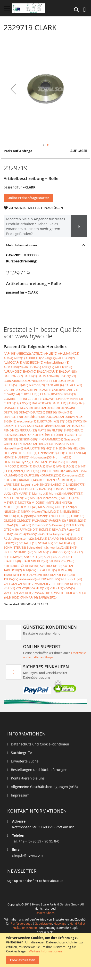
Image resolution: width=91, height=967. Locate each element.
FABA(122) (25, 425)
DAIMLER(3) (59, 403)
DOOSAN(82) (54, 416)
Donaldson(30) (34, 416)
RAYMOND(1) (28, 529)
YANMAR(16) (29, 597)
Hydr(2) (25, 462)
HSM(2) (9, 457)
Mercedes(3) (51, 498)
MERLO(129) (70, 498)
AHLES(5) (50, 353)
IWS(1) (60, 466)
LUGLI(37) (11, 493)
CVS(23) (25, 403)
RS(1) (35, 534)
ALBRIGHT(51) (35, 358)
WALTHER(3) (63, 593)
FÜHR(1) (60, 434)
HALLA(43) (45, 443)
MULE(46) (30, 507)
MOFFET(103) (13, 507)
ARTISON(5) (32, 367)
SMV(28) (17, 557)
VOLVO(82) (24, 588)
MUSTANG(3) (47, 507)
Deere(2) (40, 407)
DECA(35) (26, 407)
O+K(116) (77, 516)
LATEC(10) (58, 484)
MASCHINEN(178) (16, 498)
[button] (13, 88)
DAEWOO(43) (41, 403)
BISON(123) (67, 376)
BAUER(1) (30, 376)
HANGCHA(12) (63, 443)
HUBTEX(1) (23, 457)
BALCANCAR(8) (47, 371)
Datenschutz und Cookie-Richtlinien (40, 744)
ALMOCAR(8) (13, 362)
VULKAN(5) (58, 588)
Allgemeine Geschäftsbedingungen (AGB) (44, 786)
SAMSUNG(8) (74, 538)
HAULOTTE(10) (34, 448)
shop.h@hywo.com (27, 855)
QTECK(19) (11, 529)
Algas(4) (52, 358)
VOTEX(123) (40, 588)
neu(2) (72, 507)
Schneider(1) (36, 547)
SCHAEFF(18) (28, 543)
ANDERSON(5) (33, 362)
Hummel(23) (62, 457)
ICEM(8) (71, 462)
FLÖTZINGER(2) (15, 434)
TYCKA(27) (11, 579)
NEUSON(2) (12, 511)
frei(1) (49, 434)
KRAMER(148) (29, 480)
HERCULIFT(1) (27, 453)
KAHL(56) (80, 471)
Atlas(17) (48, 367)
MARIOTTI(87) (73, 493)
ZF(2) (53, 597)
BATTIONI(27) (13, 376)
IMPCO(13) (11, 466)
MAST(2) (36, 498)
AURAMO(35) (13, 371)
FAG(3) (38, 425)
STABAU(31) (63, 557)
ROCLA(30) (23, 534)
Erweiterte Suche (25, 761)
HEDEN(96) (64, 448)
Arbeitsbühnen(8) (56, 362)
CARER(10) (11, 389)
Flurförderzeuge (21, 923)
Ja (79, 226)
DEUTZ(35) (37, 412)
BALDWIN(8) (68, 371)
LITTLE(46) (11, 489)
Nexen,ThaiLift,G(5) (45, 511)
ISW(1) (50, 466)
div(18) (67, 412)
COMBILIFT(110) (15, 398)
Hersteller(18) (48, 453)
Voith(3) (9, 588)
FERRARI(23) (28, 430)
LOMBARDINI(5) (64, 489)
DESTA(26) (11, 412)
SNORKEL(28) (33, 557)
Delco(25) (53, 407)
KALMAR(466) (13, 475)
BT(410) (22, 385)
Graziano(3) (72, 439)
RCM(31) (45, 529)
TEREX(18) (65, 570)
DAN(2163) (76, 403)
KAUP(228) (31, 475)
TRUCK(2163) (51, 575)
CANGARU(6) (55, 385)
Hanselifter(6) (13, 448)
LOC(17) (25, 489)
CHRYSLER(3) (30, 394)
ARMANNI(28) (14, 367)
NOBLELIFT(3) (60, 516)
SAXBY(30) (11, 543)
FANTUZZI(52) (75, 425)
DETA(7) (24, 412)
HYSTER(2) (39, 462)
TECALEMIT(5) (47, 570)
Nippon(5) (28, 516)
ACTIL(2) (37, 353)
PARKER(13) (57, 520)
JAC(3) (70, 466)
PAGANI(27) (40, 520)
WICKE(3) (79, 593)
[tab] (45, 245)
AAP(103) (10, 353)
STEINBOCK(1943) (61, 561)
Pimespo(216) (41, 525)
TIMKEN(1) (11, 575)
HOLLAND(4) (76, 453)
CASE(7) (45, 389)
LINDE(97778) (75, 484)
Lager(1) (27, 484)
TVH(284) (68, 575)
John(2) (18, 471)
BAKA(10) (29, 371)
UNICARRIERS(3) (51, 579)
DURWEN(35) (74, 416)
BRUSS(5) (10, 385)
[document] (46, 950)
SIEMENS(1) (42, 552)
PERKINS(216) (76, 520)
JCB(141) (80, 466)
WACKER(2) (26, 593)
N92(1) (62, 507)
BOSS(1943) (66, 380)
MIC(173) (24, 502)
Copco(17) (35, 398)
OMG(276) (24, 520)
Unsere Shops (45, 913)
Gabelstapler (43, 923)
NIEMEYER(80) (70, 511)
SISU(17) (77, 552)
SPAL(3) (49, 557)
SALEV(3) (40, 538)
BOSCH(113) (48, 380)
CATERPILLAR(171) (65, 389)
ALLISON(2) (66, 358)
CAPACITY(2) (73, 385)
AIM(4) (8, 358)
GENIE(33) (11, 439)
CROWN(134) (52, 398)
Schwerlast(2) (55, 547)
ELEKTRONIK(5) (48, 421)
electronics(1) (26, 421)
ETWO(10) (80, 421)
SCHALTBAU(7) (64, 543)
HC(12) (50, 448)
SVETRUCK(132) (51, 566)
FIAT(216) (44, 430)
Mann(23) (56, 493)
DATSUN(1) (11, 407)
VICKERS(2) (73, 584)
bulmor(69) (37, 385)
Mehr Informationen (21, 245)
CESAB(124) (12, 394)
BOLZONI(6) (30, 380)
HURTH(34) (12, 462)
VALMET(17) (25, 584)
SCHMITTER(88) (15, 547)
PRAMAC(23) (75, 525)
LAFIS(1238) (12, 484)
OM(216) (10, 520)
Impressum (20, 795)
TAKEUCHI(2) (13, 570)
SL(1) (7, 557)
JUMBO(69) (31, 471)
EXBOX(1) (10, 425)
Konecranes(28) (73, 475)
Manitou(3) (40, 493)
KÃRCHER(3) (65, 480)
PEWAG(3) (11, 525)
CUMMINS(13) (72, 398)
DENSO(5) (68, 407)
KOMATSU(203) (50, 475)
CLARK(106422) (51, 394)
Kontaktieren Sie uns (28, 778)
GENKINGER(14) (30, 439)
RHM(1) (9, 534)
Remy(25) (73, 529)
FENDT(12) (11, 430)
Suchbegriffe (21, 752)
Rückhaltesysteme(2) (19, 538)
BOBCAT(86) (12, 380)
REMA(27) (59, 529)
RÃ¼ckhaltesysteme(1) (55, 534)
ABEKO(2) (24, 353)
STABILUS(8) (12, 561)
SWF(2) (68, 566)
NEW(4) (26, 511)
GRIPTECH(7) (13, 443)
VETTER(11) (57, 584)
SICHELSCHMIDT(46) (18, 552)
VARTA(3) (41, 584)
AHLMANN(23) (68, 353)
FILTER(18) (58, 430)
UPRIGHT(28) (72, 579)
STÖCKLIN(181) (28, 566)
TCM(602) (29, 570)
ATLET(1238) (63, 367)
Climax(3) (69, 394)
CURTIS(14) (11, 403)
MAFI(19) (24, 493)
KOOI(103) (11, 480)
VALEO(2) (10, 584)
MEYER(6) (10, 502)
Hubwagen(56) (41, 457)
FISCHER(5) (75, 430)
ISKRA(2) (39, 466)
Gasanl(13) (74, 434)
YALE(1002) (11, 597)
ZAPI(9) (44, 597)
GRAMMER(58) (52, 439)
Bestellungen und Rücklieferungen (39, 769)
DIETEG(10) (54, 412)
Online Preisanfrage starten (28, 198)
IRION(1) (26, 466)
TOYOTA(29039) (31, 575)
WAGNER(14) (44, 593)
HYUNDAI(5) (56, 462)
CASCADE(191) (29, 389)
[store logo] (28, 8)
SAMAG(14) (56, 538)
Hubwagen (61, 923)
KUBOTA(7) (47, 480)
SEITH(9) (71, 547)
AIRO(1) (19, 358)
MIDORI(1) (39, 502)
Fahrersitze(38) (54, 425)
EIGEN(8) (10, 421)
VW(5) (70, 588)
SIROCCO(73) (60, 552)
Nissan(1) (43, 516)
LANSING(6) (41, 484)
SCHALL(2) (45, 543)
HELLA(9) (10, 453)
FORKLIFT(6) (35, 434)
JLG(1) (8, 471)
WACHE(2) (11, 593)
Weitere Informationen (45, 951)
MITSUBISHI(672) (59, 502)
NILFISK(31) (12, 516)
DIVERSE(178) (13, 416)
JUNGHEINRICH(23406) (56, 471)
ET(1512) (66, 421)
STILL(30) (10, 566)
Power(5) (58, 525)
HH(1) (62, 453)
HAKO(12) (30, 443)
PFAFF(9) (24, 525)
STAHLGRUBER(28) (35, 561)
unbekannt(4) (29, 579)
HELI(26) (79, 448)
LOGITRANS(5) (41, 489)
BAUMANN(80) (48, 376)
